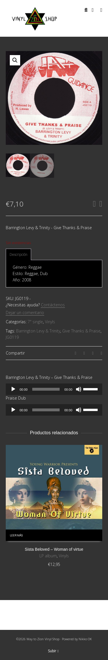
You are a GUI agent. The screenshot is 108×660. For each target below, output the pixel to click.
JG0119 (12, 337)
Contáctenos (53, 304)
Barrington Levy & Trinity (38, 331)
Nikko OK (85, 639)
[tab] (18, 255)
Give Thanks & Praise (81, 331)
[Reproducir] (13, 389)
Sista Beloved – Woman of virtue (54, 549)
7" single (35, 321)
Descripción (18, 254)
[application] (54, 389)
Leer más (16, 535)
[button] (15, 60)
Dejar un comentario (25, 312)
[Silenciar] (79, 389)
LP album (48, 555)
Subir (53, 651)
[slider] (46, 389)
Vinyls (50, 321)
